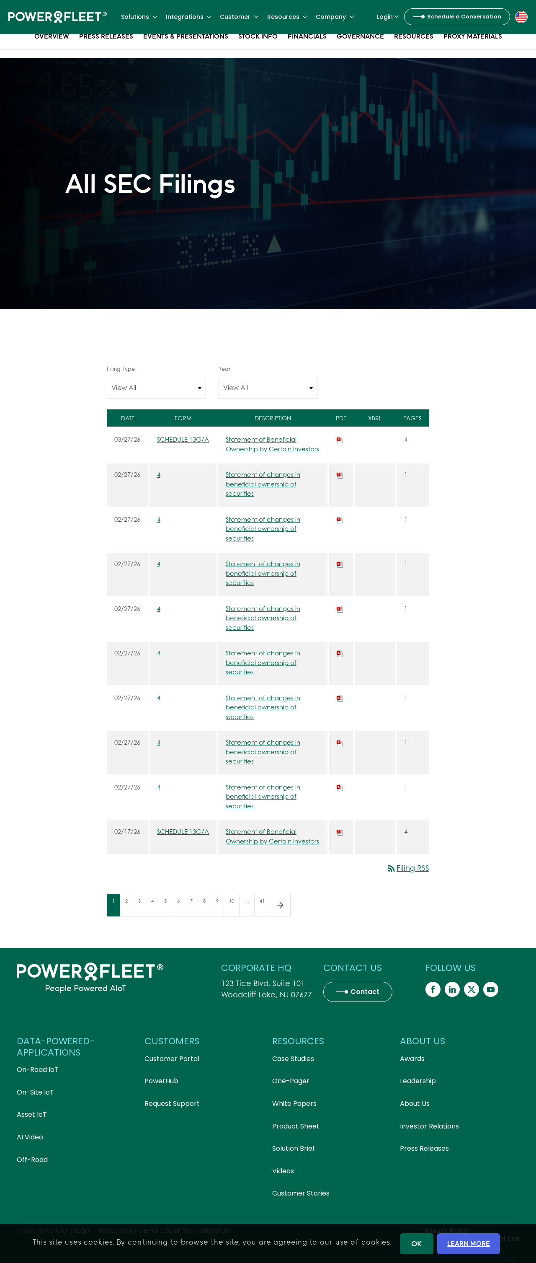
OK (416, 1243)
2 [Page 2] (129, 906)
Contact (364, 991)
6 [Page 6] (181, 906)
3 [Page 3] (142, 906)
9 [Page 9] (220, 906)
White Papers (294, 1103)
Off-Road (32, 1160)
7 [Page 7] (194, 906)
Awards (412, 1059)
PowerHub (161, 1081)
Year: (225, 368)
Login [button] (388, 17)
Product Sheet (296, 1126)
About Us (415, 1103)
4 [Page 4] (155, 906)
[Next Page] (280, 905)
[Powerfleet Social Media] (433, 989)
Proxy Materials (472, 46)
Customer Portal (171, 1059)
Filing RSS (408, 868)
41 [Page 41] (264, 906)
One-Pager (290, 1081)
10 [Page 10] (234, 906)
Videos (283, 1171)
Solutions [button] (139, 17)
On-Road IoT (38, 1069)
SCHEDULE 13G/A (183, 439)
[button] (521, 16)
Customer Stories (301, 1193)
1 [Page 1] (116, 906)
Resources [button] (287, 17)
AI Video (30, 1137)
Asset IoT (32, 1114)
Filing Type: (121, 368)
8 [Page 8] (207, 906)
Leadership (418, 1081)
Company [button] (335, 17)
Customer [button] (239, 17)
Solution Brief (293, 1148)
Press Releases (106, 46)
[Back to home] (57, 17)
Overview (51, 46)
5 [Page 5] (168, 906)
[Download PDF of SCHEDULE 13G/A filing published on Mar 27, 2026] (340, 439)
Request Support (172, 1103)
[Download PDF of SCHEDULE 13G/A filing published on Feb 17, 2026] (340, 831)
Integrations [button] (189, 17)
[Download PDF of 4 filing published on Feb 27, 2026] (340, 474)
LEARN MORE (468, 1243)
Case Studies (293, 1059)
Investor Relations (429, 1126)
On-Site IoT (35, 1092)
